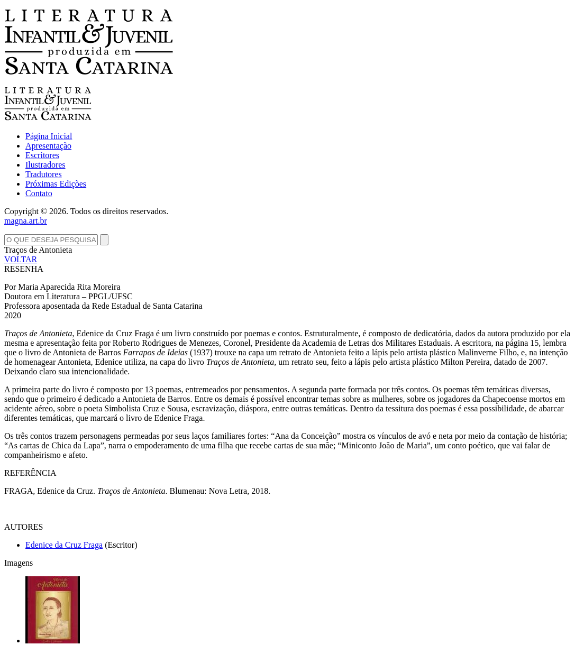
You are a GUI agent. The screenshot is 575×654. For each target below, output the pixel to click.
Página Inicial (48, 136)
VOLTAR (20, 259)
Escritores (42, 155)
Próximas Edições (55, 183)
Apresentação (48, 145)
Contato (38, 193)
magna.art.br (25, 220)
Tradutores (43, 174)
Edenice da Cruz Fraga (64, 544)
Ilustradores (45, 164)
